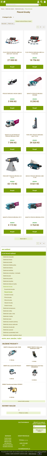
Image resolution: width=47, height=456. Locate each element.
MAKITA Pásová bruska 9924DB (34, 94)
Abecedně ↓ (4, 23)
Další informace (32, 453)
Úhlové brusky (8, 300)
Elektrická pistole (8, 278)
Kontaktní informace (8, 446)
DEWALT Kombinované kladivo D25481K (12, 384)
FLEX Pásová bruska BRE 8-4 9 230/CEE (34, 53)
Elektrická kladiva (8, 267)
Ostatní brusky (8, 305)
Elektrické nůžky (7, 311)
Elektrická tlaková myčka (10, 284)
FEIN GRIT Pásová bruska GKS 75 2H (34, 135)
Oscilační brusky (8, 294)
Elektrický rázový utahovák (10, 324)
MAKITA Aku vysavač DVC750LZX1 (12, 365)
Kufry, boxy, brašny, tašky (12, 338)
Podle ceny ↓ (11, 23)
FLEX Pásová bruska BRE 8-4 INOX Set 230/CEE (12, 53)
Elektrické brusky (7, 286)
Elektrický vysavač (8, 330)
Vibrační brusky (8, 303)
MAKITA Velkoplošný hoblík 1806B (12, 347)
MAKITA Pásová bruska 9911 (12, 217)
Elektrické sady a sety (9, 313)
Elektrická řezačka (8, 281)
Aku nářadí (6, 249)
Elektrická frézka (7, 259)
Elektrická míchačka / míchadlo (11, 273)
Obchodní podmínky (8, 444)
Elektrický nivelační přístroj (10, 321)
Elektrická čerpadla (8, 257)
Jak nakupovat (7, 443)
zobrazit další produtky (23, 401)
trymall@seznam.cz (24, 448)
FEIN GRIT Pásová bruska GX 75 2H (12, 176)
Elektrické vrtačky (8, 316)
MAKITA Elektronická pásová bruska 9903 (12, 135)
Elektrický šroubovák (8, 327)
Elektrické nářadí (9, 253)
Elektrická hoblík (7, 262)
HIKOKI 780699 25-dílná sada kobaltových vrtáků (34, 348)
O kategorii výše (7, 17)
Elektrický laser (7, 319)
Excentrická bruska (9, 289)
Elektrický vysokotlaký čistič (10, 332)
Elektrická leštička (8, 270)
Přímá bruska (8, 297)
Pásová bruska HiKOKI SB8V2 (12, 93)
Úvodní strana (7, 438)
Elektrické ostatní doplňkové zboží (12, 335)
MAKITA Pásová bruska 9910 (34, 217)
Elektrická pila (7, 276)
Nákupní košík (7, 441)
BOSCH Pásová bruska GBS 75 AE (35, 176)
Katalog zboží (7, 439)
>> (43, 27)
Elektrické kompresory (9, 308)
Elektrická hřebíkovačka (9, 265)
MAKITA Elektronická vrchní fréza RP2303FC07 (34, 366)
